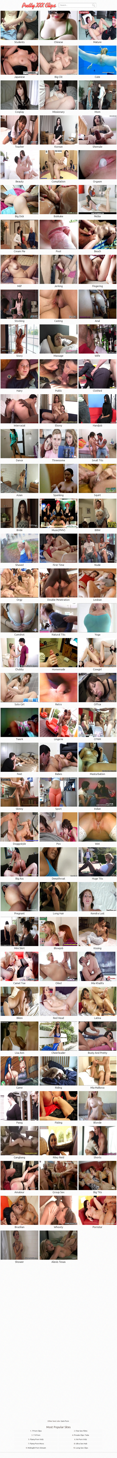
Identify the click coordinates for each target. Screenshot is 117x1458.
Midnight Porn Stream (37, 1448)
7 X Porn (36, 1435)
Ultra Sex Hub (81, 1444)
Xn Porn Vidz (81, 1439)
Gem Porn (65, 1421)
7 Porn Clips (37, 1431)
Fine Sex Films (81, 1431)
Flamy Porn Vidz (37, 1439)
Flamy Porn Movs (37, 1444)
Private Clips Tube (81, 1435)
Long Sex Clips (82, 1448)
